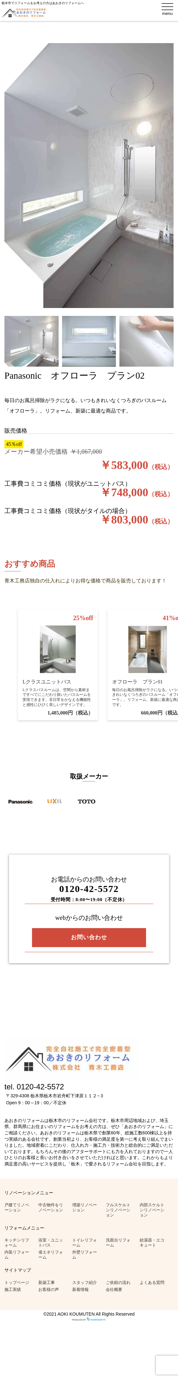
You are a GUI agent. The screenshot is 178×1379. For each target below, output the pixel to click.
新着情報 (80, 1289)
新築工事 (46, 1282)
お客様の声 (48, 1289)
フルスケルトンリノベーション (118, 1210)
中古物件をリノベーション (50, 1207)
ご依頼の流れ (118, 1282)
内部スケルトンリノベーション (152, 1210)
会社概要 (114, 1289)
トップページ (16, 1282)
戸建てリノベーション (16, 1207)
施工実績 (12, 1289)
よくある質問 (152, 1282)
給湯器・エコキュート (152, 1243)
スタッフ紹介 (84, 1282)
